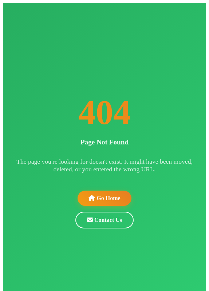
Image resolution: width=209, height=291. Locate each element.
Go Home (104, 198)
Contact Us (104, 220)
